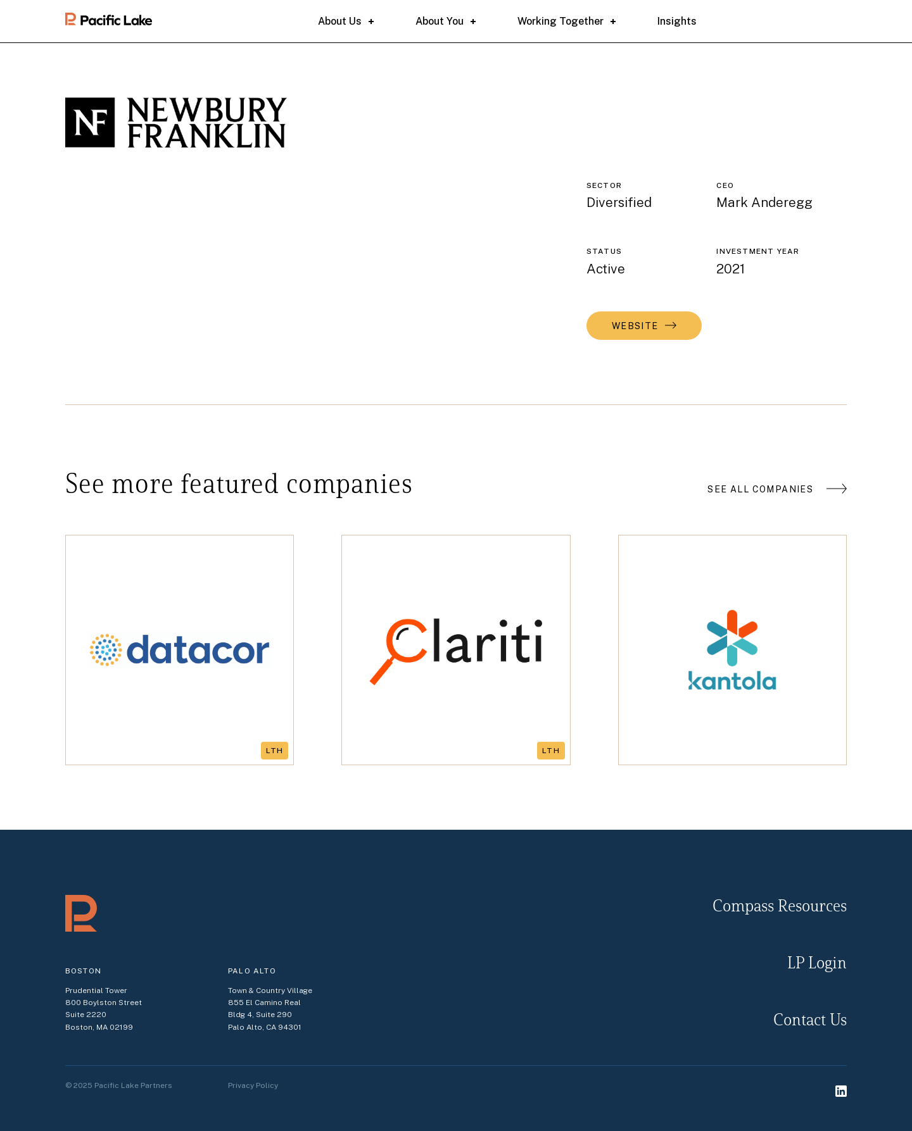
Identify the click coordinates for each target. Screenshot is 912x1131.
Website (635, 326)
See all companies (760, 489)
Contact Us (810, 1021)
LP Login (817, 964)
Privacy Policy (253, 1085)
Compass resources (779, 907)
